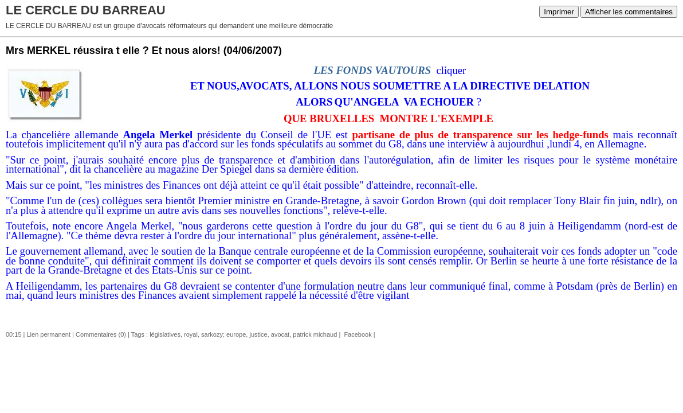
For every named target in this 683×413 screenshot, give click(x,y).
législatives (165, 334)
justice (258, 334)
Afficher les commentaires (629, 11)
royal (191, 334)
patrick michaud (315, 334)
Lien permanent (48, 334)
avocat (280, 334)
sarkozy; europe (223, 334)
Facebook (356, 334)
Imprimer (559, 11)
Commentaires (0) (101, 334)
